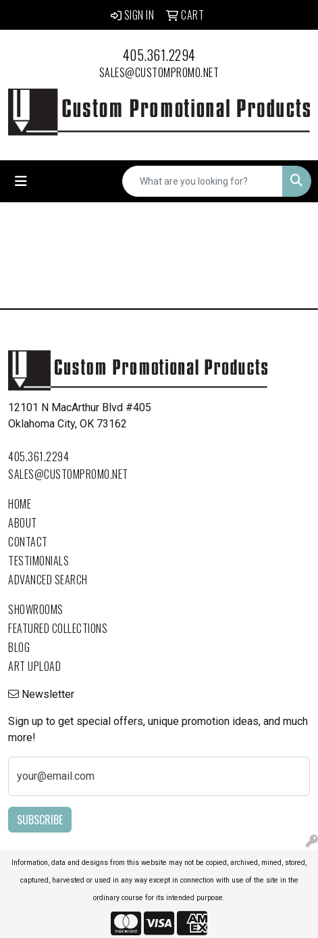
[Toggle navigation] (21, 181)
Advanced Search (48, 579)
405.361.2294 (159, 55)
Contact (28, 542)
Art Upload (34, 666)
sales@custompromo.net (159, 72)
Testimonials (38, 561)
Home (19, 504)
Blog (19, 647)
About (22, 523)
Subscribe (40, 820)
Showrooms (35, 609)
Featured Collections (57, 628)
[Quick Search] (202, 181)
